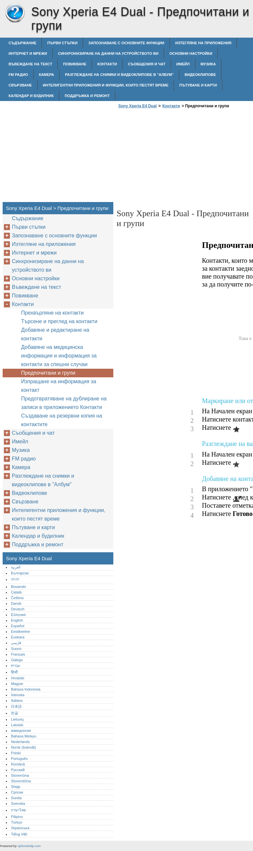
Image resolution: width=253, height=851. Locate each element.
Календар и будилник (31, 96)
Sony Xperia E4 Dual (15, 13)
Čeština (17, 598)
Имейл (183, 64)
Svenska (18, 803)
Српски (17, 792)
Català (16, 592)
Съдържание (22, 43)
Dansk (16, 603)
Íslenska (17, 695)
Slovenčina (20, 775)
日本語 (16, 706)
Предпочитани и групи (48, 373)
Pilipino (17, 817)
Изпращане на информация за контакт (58, 386)
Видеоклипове (200, 75)
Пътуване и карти (198, 85)
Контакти (107, 64)
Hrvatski (17, 678)
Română (18, 764)
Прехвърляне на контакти (52, 313)
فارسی (16, 643)
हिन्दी (14, 672)
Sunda (16, 798)
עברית (15, 665)
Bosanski (18, 587)
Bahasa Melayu (23, 736)
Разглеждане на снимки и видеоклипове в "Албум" (119, 75)
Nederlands (20, 742)
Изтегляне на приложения (203, 43)
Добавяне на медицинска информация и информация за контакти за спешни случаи (59, 355)
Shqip (15, 787)
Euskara (17, 637)
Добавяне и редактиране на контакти (55, 334)
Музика (208, 64)
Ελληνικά (18, 615)
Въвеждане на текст (30, 64)
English (17, 620)
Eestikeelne (20, 631)
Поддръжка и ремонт (87, 96)
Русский (18, 770)
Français (18, 654)
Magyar (17, 684)
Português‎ (19, 759)
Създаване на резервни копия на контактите (61, 420)
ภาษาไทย (18, 810)
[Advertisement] (172, 157)
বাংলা (15, 579)
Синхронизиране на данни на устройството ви (108, 53)
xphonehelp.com (29, 846)
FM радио (18, 75)
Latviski (17, 725)
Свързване (20, 85)
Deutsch (17, 609)
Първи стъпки (62, 43)
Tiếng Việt (19, 834)
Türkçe (16, 822)
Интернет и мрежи (28, 53)
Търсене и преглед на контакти (59, 321)
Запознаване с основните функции (126, 43)
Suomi (16, 649)
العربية (15, 567)
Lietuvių (17, 719)
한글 (14, 713)
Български (20, 573)
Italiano (17, 700)
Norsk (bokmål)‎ (23, 747)
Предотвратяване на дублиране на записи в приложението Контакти (64, 403)
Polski (16, 753)
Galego (17, 660)
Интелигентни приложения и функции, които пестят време (105, 85)
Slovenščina (21, 781)
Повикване (74, 64)
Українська (20, 828)
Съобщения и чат (146, 64)
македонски (21, 730)
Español (17, 626)
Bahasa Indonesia (26, 689)
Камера (46, 75)
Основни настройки (190, 53)
